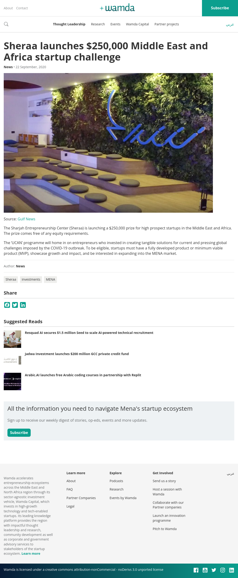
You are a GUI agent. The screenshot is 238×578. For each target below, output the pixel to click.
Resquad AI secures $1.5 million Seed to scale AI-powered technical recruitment (89, 332)
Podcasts (116, 481)
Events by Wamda (123, 498)
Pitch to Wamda (165, 529)
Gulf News (26, 219)
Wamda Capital (137, 24)
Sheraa (11, 279)
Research (98, 24)
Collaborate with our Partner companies (168, 504)
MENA (50, 279)
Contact (22, 8)
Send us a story (164, 481)
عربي (230, 24)
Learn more (30, 553)
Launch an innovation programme (169, 517)
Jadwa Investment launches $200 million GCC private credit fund (77, 354)
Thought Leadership (69, 24)
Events (115, 24)
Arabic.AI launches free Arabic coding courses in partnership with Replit (83, 375)
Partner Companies (81, 498)
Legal (70, 506)
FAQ (69, 489)
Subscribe (220, 7)
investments (31, 279)
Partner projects (167, 24)
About (8, 8)
